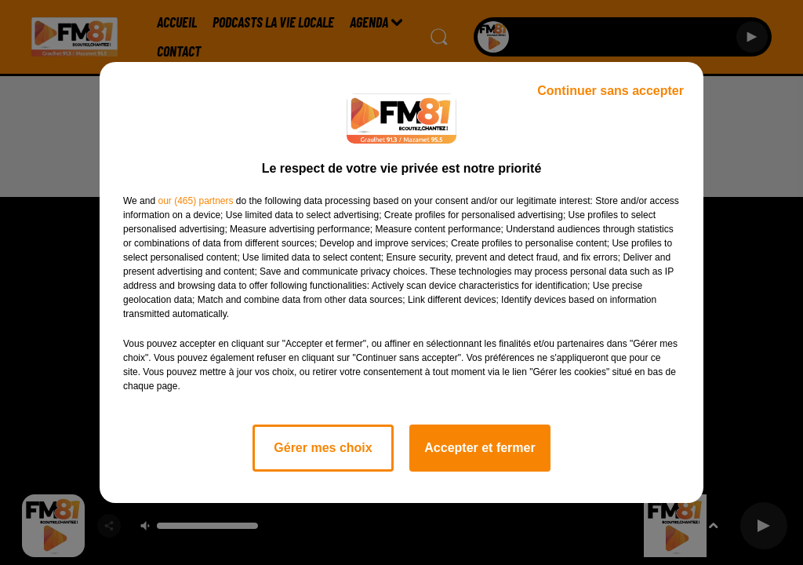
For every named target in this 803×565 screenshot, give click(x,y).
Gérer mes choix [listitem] (323, 447)
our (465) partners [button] (195, 200)
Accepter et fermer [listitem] (479, 447)
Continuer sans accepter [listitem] (610, 90)
